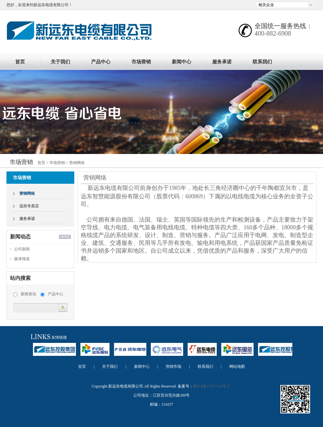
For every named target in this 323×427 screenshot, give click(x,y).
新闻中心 (181, 61)
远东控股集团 (54, 352)
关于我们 (60, 61)
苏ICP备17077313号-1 (211, 386)
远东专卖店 (29, 206)
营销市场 (173, 366)
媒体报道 (22, 259)
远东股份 (94, 352)
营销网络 (77, 162)
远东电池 (130, 352)
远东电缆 (202, 352)
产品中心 (100, 61)
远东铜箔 (237, 352)
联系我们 (262, 61)
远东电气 (167, 352)
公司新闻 (22, 249)
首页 (20, 61)
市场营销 (141, 61)
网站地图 (237, 366)
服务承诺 (222, 61)
